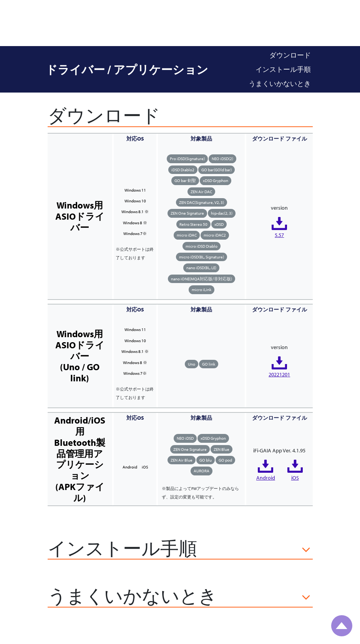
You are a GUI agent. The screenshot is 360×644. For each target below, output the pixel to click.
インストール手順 (283, 69)
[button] (180, 549)
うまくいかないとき (280, 83)
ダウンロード (290, 55)
